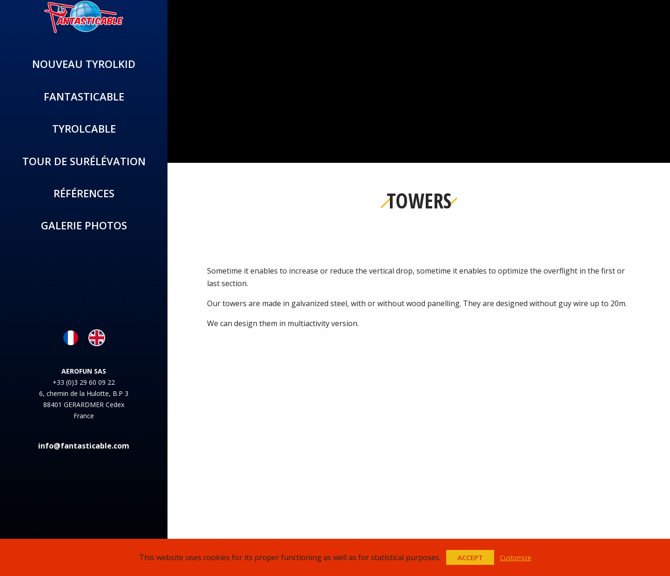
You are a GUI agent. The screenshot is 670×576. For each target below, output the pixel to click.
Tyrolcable (84, 128)
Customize (515, 557)
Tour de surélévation (84, 161)
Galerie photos (84, 225)
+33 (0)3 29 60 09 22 (84, 382)
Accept (470, 557)
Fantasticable (84, 96)
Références (84, 193)
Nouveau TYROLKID (83, 64)
